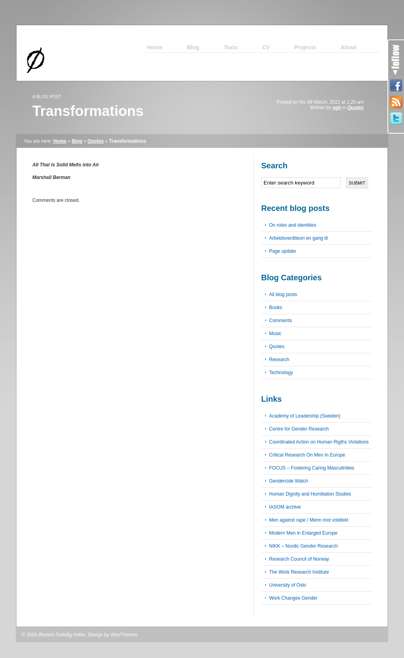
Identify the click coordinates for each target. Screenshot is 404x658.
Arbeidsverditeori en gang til (298, 238)
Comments (280, 320)
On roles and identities (292, 225)
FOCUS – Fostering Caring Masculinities (311, 468)
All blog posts (283, 294)
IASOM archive (285, 507)
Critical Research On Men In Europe (307, 455)
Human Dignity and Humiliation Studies (310, 494)
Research (279, 359)
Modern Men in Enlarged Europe (303, 533)
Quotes (356, 107)
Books (275, 307)
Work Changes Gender (293, 598)
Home (59, 141)
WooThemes (123, 634)
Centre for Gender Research (299, 429)
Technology (281, 372)
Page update (282, 251)
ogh (337, 107)
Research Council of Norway (299, 559)
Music (275, 333)
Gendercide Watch (288, 481)
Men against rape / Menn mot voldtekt (308, 520)
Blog (77, 141)
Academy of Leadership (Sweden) (304, 416)
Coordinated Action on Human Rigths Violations (319, 442)
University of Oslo (287, 585)
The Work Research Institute (299, 572)
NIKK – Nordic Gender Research (303, 546)
